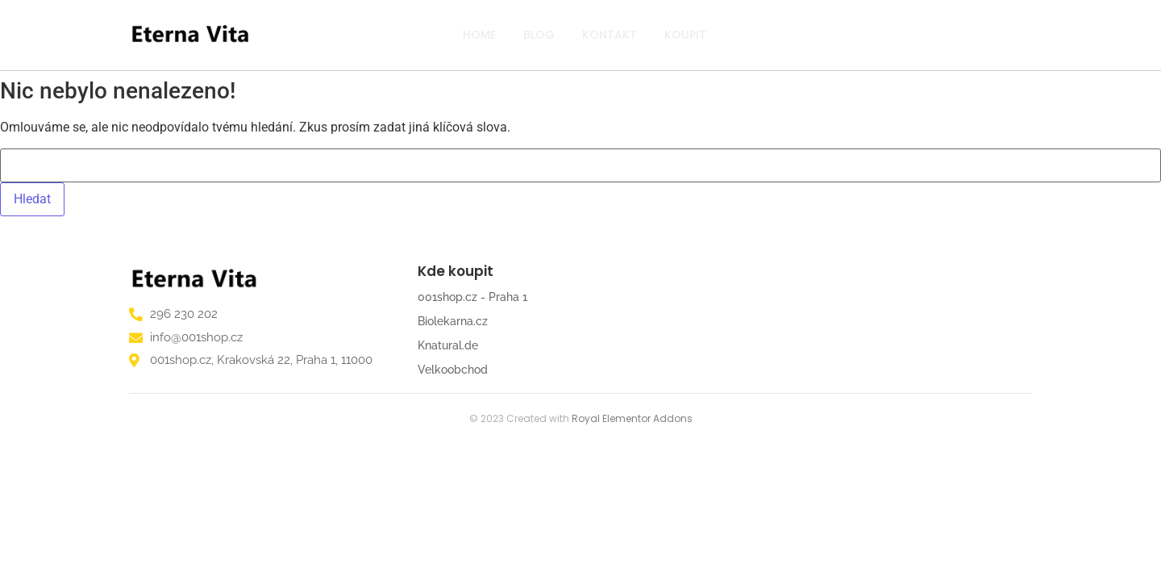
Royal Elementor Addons (632, 418)
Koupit (685, 35)
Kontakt (609, 35)
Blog (539, 35)
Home (479, 35)
